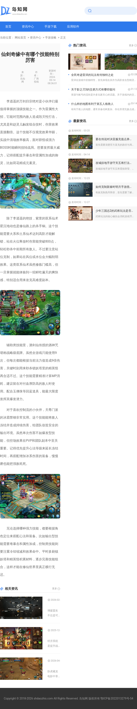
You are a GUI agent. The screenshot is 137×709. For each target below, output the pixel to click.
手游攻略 (50, 37)
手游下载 (50, 26)
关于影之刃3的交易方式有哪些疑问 (93, 89)
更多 (54, 588)
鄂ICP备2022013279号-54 (116, 698)
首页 (8, 26)
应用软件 (73, 26)
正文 (63, 37)
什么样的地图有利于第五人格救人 (92, 103)
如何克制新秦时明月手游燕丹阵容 (115, 186)
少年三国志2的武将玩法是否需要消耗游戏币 (115, 210)
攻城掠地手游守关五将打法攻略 (115, 162)
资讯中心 (28, 26)
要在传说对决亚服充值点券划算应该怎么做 (115, 139)
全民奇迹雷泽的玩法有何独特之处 (92, 74)
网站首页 (20, 37)
